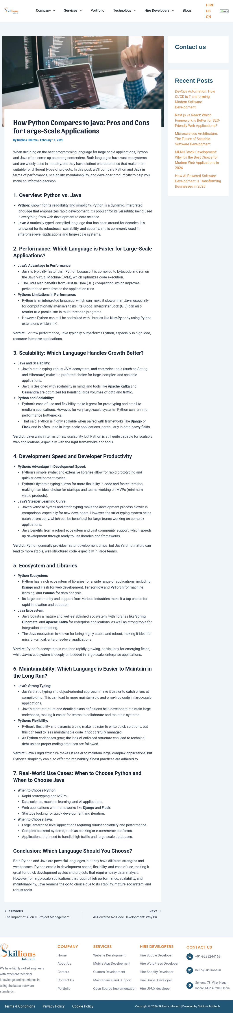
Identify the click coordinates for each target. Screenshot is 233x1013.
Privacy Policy (52, 1006)
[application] (57, 10)
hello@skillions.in (207, 969)
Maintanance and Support (111, 978)
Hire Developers (156, 10)
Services (76, 10)
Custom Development (108, 970)
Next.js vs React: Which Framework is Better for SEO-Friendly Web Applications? (197, 120)
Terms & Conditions (19, 1006)
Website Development (108, 955)
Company (49, 10)
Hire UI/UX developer (154, 986)
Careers (63, 970)
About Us (64, 963)
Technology (123, 10)
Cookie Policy (79, 1006)
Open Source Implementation (113, 986)
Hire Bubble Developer (155, 955)
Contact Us (65, 978)
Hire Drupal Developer (155, 978)
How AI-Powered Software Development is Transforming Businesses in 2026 (198, 181)
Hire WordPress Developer (158, 963)
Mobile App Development (110, 963)
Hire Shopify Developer (155, 970)
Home (62, 955)
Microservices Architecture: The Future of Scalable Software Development (196, 139)
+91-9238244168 (206, 956)
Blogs (182, 10)
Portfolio (98, 10)
